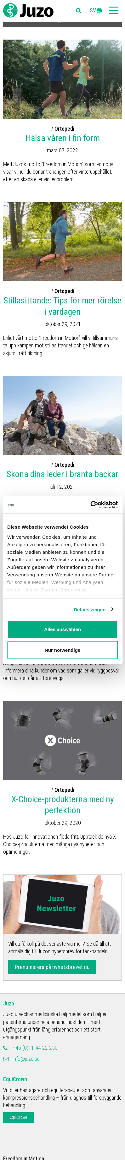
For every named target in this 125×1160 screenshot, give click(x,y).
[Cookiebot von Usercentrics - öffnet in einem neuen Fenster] (90, 505)
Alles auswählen (62, 629)
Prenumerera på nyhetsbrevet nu (52, 967)
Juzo (8, 1003)
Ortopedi (64, 129)
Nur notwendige (62, 649)
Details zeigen (89, 609)
